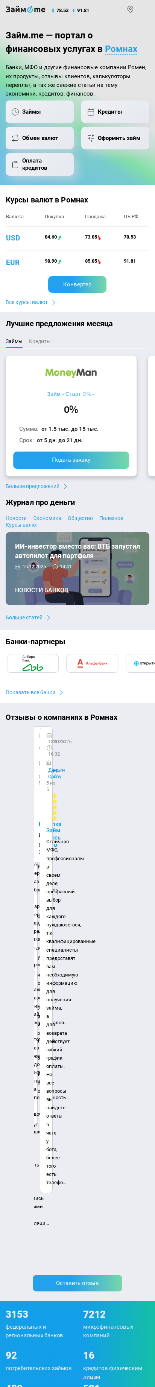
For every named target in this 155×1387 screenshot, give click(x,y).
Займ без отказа (100, 1159)
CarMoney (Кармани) (42, 744)
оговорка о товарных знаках (103, 1294)
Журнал (15, 1062)
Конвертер (77, 284)
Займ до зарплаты (102, 1150)
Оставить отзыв (77, 848)
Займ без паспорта (103, 1130)
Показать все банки (30, 692)
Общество (80, 518)
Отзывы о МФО (23, 1112)
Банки (13, 1122)
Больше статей (24, 617)
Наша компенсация (28, 1045)
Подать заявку (71, 459)
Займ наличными (101, 1072)
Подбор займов (23, 1162)
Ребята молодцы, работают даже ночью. (66, 758)
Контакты (37, 1033)
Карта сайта (72, 1045)
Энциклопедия (23, 1072)
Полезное (111, 518)
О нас (12, 1033)
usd (13, 238)
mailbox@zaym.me (33, 1199)
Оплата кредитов (25, 1152)
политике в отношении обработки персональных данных (67, 1264)
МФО (11, 1132)
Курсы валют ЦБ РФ (29, 1092)
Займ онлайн (96, 1082)
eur (13, 262)
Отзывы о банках (25, 1102)
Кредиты (16, 1142)
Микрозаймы (96, 1062)
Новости (16, 518)
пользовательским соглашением (75, 1271)
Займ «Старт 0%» (71, 393)
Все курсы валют (27, 302)
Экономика (47, 518)
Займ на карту (97, 1102)
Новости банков (41, 590)
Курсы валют (22, 525)
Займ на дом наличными (110, 1092)
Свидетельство (22, 1301)
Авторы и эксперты (77, 1033)
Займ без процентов (104, 1139)
